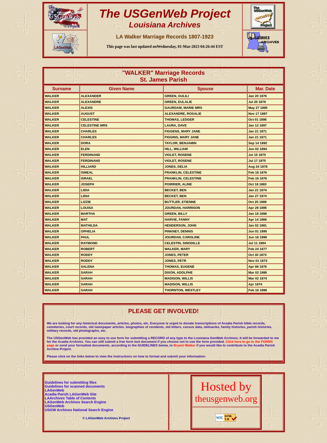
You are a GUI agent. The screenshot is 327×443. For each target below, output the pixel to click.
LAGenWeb (54, 390)
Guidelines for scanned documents (75, 386)
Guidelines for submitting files (71, 382)
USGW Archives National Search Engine (79, 410)
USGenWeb (55, 406)
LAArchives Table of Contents (70, 398)
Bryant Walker (184, 345)
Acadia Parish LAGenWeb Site (71, 394)
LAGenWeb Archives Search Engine (75, 402)
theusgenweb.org (226, 399)
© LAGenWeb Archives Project (106, 418)
